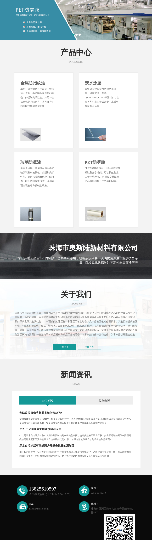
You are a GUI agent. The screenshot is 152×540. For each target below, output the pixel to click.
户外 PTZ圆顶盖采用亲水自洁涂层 (40, 400)
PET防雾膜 (95, 148)
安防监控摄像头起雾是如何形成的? (40, 384)
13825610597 (43, 460)
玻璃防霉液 (30, 148)
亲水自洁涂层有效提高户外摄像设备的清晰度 (46, 417)
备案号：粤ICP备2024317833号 (106, 534)
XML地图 (129, 534)
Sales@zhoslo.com (39, 480)
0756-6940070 (98, 464)
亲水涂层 (93, 83)
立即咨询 (89, 318)
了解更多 (64, 318)
